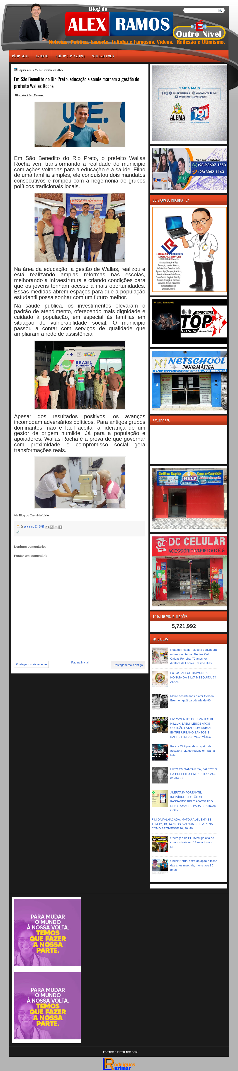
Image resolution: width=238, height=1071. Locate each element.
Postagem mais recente (31, 664)
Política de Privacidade (70, 56)
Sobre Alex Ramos (103, 56)
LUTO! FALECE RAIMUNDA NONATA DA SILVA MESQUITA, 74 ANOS (193, 677)
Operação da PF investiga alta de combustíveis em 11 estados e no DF (192, 842)
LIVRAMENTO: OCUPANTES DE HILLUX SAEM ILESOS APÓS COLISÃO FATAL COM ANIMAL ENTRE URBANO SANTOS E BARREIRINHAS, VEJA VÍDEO (192, 727)
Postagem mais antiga (128, 665)
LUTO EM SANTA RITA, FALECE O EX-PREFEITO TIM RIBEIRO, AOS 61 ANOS (193, 774)
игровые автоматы (29, 2)
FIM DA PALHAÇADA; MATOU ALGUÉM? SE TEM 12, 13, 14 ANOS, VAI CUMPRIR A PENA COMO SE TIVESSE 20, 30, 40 (182, 824)
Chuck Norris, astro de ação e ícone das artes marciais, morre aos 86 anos (193, 865)
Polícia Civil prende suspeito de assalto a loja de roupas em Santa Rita (192, 751)
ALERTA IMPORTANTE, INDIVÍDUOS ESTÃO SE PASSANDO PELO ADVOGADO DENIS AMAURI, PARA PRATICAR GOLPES (193, 801)
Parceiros (42, 56)
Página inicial (20, 56)
